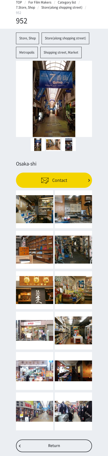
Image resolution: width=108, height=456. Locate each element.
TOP (19, 2)
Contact (54, 180)
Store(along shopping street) (61, 7)
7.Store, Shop (25, 7)
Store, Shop (27, 38)
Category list (67, 2)
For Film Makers (39, 2)
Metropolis (26, 52)
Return (54, 445)
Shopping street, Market (61, 52)
